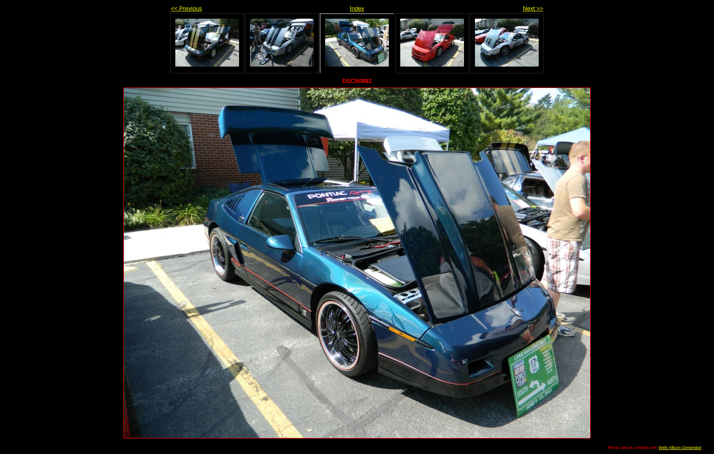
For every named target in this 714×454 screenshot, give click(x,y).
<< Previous (186, 8)
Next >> (533, 8)
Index (357, 8)
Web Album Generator (680, 447)
